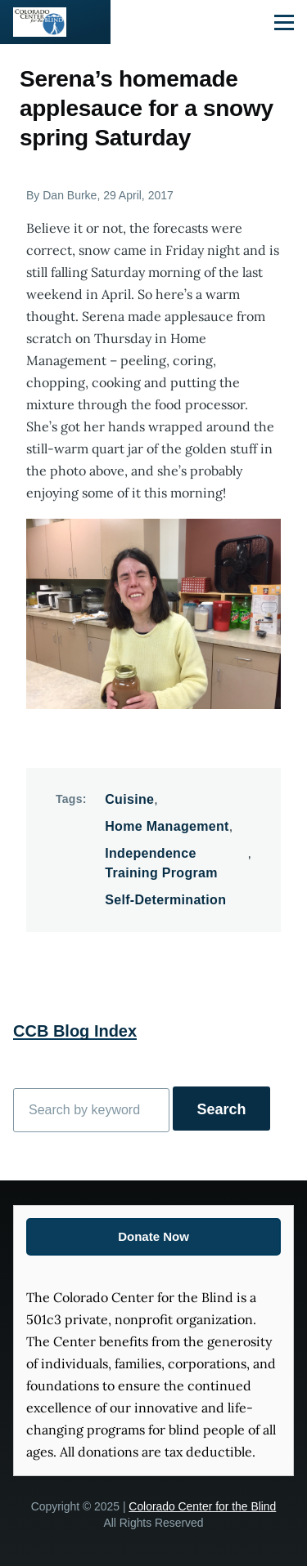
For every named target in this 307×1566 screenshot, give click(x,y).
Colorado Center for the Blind (202, 1506)
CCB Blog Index (75, 1031)
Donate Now (153, 1236)
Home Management (167, 826)
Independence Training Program (161, 863)
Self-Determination (165, 900)
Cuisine (129, 799)
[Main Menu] (284, 22)
